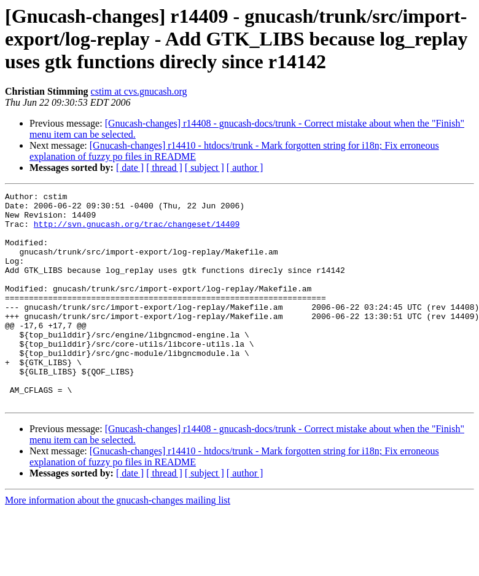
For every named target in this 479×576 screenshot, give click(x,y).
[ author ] (245, 167)
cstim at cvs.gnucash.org (139, 91)
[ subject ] (204, 167)
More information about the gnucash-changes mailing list (117, 542)
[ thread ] (164, 167)
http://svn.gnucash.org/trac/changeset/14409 (137, 231)
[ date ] (130, 167)
